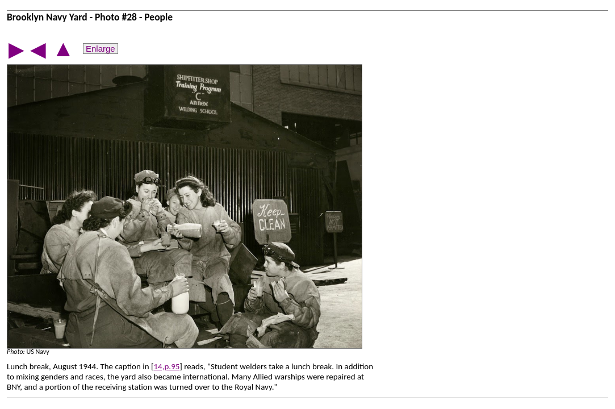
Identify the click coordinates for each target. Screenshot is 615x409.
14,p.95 (167, 366)
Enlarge (100, 48)
